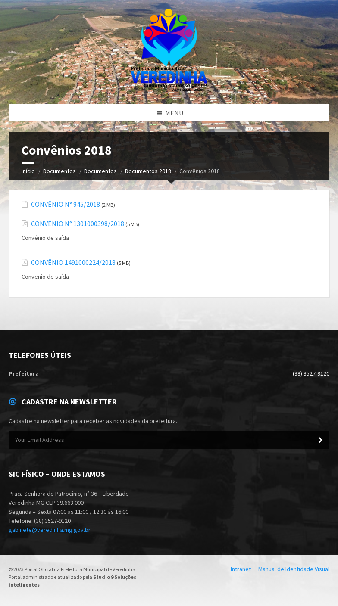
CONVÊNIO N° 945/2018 (65, 204)
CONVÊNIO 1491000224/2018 (73, 262)
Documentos (59, 171)
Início (28, 171)
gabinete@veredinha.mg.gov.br (50, 530)
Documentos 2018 (148, 171)
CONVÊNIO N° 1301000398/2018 (77, 224)
